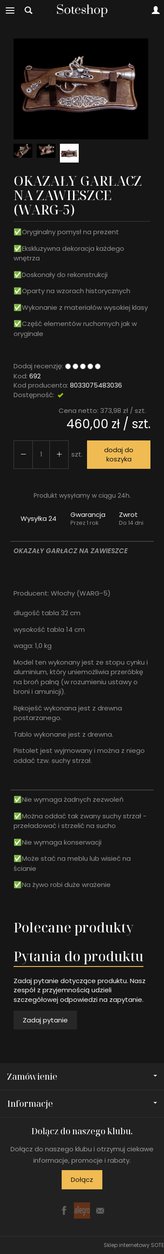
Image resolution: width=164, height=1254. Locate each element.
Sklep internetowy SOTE (134, 1245)
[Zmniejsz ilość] (59, 454)
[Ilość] (41, 454)
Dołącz (82, 1179)
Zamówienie (82, 1076)
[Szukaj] (28, 10)
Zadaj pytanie (45, 1020)
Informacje (82, 1103)
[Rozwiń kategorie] (10, 10)
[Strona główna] (82, 10)
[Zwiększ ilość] (23, 454)
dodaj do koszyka (118, 454)
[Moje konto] (155, 10)
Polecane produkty (73, 927)
